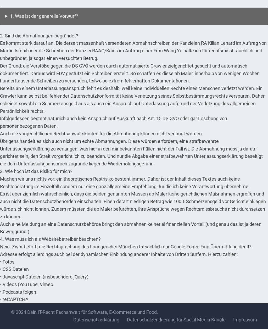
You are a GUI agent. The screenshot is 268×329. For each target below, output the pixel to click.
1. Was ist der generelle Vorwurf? (44, 16)
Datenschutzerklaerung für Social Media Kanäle (176, 319)
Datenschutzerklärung (96, 319)
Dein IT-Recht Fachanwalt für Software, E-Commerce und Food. (92, 312)
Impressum (245, 319)
